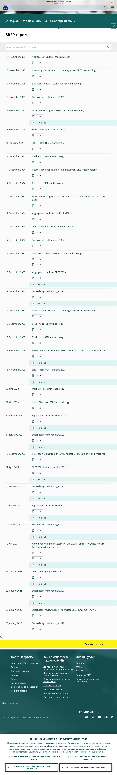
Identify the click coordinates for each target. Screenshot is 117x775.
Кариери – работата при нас (25, 663)
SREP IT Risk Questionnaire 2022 (49, 467)
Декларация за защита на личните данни (56, 674)
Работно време (18, 683)
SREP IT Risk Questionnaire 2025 (49, 129)
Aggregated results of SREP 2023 (49, 272)
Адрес (14, 679)
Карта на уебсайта (11, 703)
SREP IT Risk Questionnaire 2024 (49, 142)
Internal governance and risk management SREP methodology (64, 70)
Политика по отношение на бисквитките (57, 680)
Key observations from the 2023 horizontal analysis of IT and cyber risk (68, 350)
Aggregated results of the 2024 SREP (51, 213)
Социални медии (19, 690)
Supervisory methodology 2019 (48, 623)
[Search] (57, 7)
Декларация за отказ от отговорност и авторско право (58, 667)
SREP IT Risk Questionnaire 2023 (49, 369)
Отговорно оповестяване (55, 697)
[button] (112, 2)
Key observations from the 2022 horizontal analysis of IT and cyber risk (68, 453)
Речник (14, 667)
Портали (80, 663)
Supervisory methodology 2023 (48, 291)
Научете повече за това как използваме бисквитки (88, 757)
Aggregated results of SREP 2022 (49, 415)
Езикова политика (52, 685)
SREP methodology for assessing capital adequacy (58, 110)
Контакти (15, 675)
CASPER (79, 671)
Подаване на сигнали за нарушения (88, 680)
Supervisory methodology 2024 (48, 239)
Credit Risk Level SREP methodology (50, 402)
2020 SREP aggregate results (46, 571)
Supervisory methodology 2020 (48, 590)
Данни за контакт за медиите (25, 686)
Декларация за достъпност (56, 693)
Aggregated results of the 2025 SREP (51, 56)
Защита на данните (52, 689)
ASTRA (79, 667)
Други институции (20, 671)
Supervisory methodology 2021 (48, 486)
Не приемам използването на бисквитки (85, 767)
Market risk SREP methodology (48, 156)
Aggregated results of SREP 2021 (49, 505)
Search (105, 7)
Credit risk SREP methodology (47, 183)
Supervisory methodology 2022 (48, 434)
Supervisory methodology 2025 (48, 97)
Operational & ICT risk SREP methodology (53, 226)
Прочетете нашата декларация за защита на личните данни (35, 757)
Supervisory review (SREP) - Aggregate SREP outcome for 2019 (64, 609)
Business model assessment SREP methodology (57, 83)
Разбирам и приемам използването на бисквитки (31, 767)
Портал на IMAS (83, 675)
